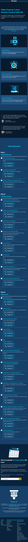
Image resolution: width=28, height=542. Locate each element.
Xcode (18, 540)
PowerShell (19, 530)
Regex (18, 531)
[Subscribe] (20, 479)
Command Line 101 (20, 521)
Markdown (19, 528)
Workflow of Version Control (22, 537)
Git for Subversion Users (21, 523)
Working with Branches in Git (22, 539)
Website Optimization (20, 536)
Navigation (1, 1)
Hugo (18, 526)
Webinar (8, 523)
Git (17, 522)
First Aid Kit (9, 522)
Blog (1, 522)
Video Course (9, 525)
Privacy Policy (13, 474)
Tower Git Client (3, 525)
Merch (2, 523)
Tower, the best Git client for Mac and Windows (15, 503)
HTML (18, 525)
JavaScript (19, 527)
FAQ (7, 527)
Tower (14, 1)
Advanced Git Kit (10, 526)
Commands (9, 530)
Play (8, 163)
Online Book (9, 521)
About (2, 521)
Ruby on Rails (19, 532)
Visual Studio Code (20, 535)
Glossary (8, 528)
